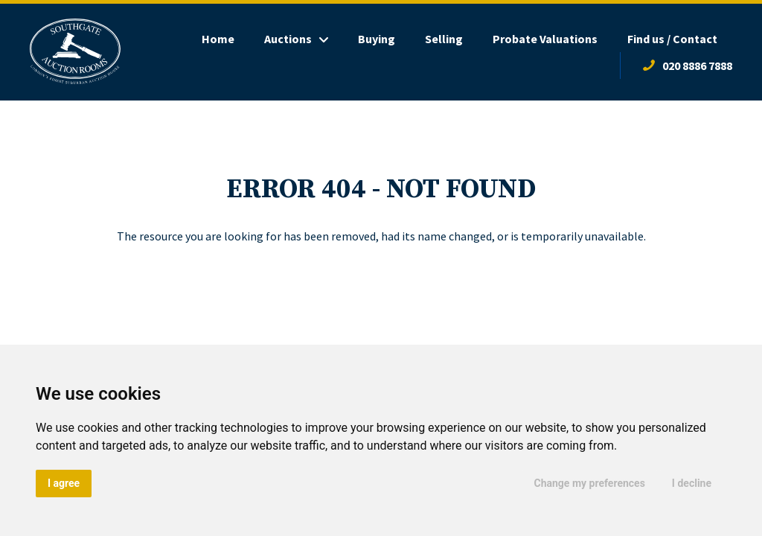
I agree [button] (64, 483)
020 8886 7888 (697, 65)
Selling (444, 38)
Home (218, 38)
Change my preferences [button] (589, 483)
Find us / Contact (672, 38)
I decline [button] (691, 483)
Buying (376, 38)
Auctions (288, 38)
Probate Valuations (545, 38)
